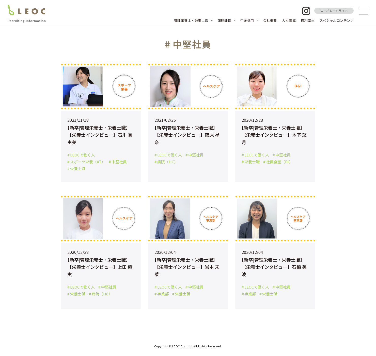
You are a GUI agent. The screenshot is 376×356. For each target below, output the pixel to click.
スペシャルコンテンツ (337, 20)
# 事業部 (161, 293)
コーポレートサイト (334, 10)
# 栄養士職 (76, 168)
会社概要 (270, 20)
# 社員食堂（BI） (278, 161)
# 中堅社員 (118, 161)
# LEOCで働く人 (81, 154)
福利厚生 (308, 20)
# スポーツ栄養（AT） (86, 161)
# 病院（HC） (166, 161)
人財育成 (289, 20)
